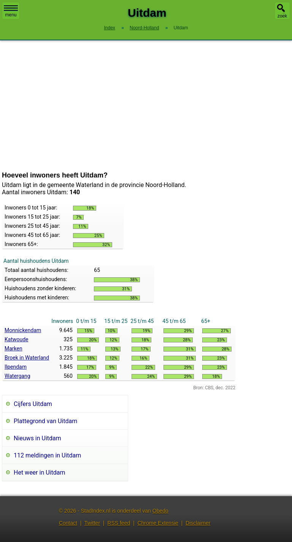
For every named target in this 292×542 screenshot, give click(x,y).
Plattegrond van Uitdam (45, 421)
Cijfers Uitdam (33, 404)
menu (11, 11)
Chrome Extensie (157, 523)
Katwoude (17, 339)
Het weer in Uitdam (39, 472)
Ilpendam (16, 367)
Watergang (17, 376)
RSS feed (118, 523)
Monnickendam (23, 330)
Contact (68, 523)
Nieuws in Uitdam (37, 438)
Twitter (92, 523)
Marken (13, 348)
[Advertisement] (146, 106)
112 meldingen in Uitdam (47, 455)
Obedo (160, 511)
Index (109, 27)
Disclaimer (198, 523)
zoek (282, 16)
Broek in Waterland (27, 358)
